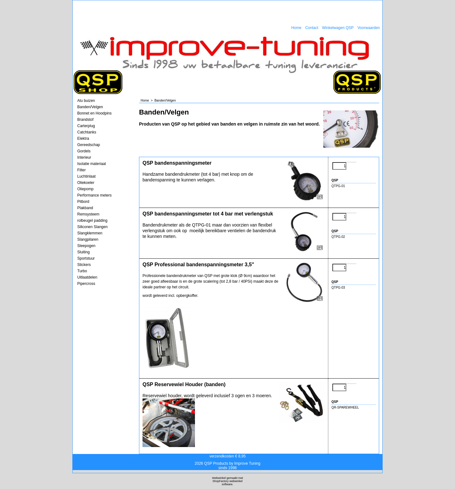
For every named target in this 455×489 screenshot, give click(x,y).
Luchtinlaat (86, 176)
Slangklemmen (89, 233)
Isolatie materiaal (91, 164)
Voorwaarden (368, 28)
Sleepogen (86, 246)
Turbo (82, 271)
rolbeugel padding (92, 220)
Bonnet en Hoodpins (94, 113)
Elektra (83, 138)
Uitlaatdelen (87, 277)
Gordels (84, 151)
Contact (311, 28)
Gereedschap (88, 145)
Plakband (85, 208)
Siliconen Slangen (92, 227)
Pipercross (86, 283)
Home (296, 28)
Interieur (84, 157)
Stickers (84, 264)
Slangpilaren (88, 239)
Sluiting (83, 252)
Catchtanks (86, 132)
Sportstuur (86, 258)
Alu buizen (86, 100)
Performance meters (94, 195)
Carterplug (86, 126)
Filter (81, 170)
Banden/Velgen (90, 107)
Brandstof (85, 119)
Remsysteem (88, 214)
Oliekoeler (85, 182)
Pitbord (83, 201)
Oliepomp (85, 189)
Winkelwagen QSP (338, 28)
